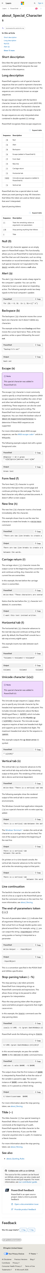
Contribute (6, 1263)
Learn (4, 8)
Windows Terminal (13, 830)
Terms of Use (30, 1266)
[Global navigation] (2, 3)
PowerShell (14, 8)
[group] (22, 536)
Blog (31, 1259)
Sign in (40, 3)
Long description (10, 40)
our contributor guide (28, 1182)
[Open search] (34, 3)
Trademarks (6, 1269)
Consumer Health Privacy (11, 1266)
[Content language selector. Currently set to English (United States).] (13, 1248)
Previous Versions (20, 1259)
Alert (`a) (7, 46)
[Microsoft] (22, 3)
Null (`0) (6, 43)
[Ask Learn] (36, 9)
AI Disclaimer (7, 1259)
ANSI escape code (25, 434)
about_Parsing (27, 902)
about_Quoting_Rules (15, 1158)
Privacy (15, 1263)
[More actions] (41, 9)
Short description (10, 37)
